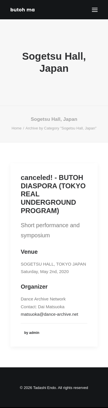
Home (17, 128)
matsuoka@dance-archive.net (49, 314)
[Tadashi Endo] (23, 10)
